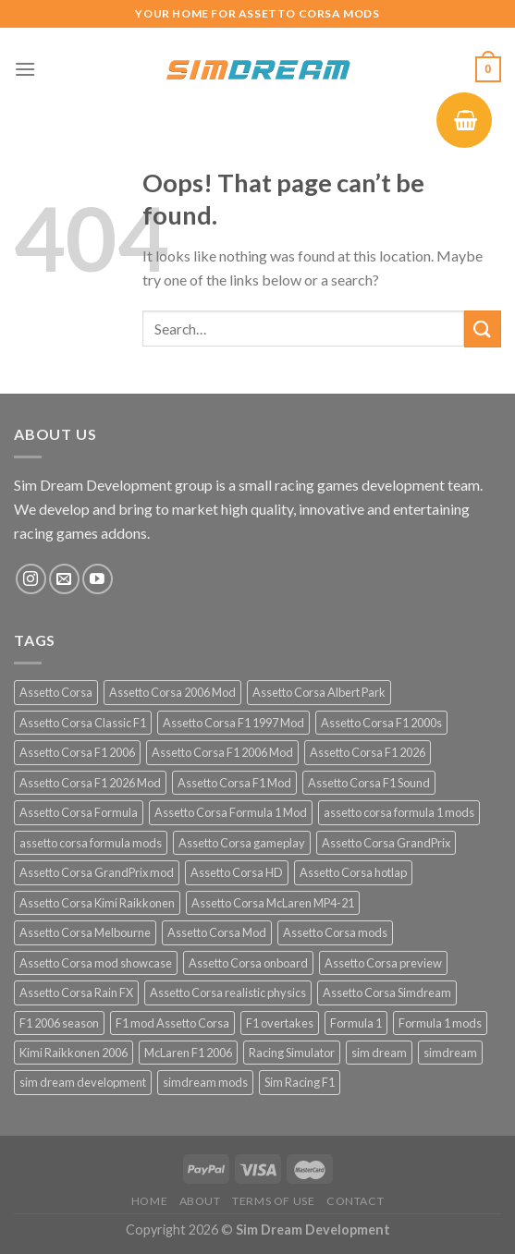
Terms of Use (273, 1201)
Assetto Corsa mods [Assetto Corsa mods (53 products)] (335, 932)
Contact (355, 1201)
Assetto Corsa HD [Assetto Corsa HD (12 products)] (236, 872)
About (200, 1201)
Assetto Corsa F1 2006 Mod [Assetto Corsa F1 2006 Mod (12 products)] (222, 752)
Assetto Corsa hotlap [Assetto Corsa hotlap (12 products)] (353, 872)
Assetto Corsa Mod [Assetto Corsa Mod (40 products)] (216, 932)
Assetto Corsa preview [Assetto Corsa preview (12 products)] (383, 963)
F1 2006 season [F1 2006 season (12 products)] (59, 1023)
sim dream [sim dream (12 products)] (379, 1052)
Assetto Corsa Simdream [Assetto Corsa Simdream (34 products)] (387, 992)
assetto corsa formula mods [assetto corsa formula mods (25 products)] (90, 842)
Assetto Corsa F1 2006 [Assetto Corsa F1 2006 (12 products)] (77, 752)
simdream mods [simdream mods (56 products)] (205, 1082)
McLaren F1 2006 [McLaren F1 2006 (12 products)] (188, 1052)
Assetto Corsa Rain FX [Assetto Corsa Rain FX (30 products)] (76, 992)
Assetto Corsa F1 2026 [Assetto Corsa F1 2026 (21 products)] (367, 752)
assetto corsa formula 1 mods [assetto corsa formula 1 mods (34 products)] (399, 812)
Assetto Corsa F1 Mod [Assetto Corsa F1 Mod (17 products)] (234, 782)
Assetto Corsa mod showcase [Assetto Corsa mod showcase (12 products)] (95, 963)
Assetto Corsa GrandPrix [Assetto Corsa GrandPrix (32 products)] (386, 842)
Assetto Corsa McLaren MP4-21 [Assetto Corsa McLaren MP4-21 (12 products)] (272, 902)
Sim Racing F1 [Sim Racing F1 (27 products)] (299, 1082)
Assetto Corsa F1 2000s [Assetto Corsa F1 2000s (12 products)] (381, 722)
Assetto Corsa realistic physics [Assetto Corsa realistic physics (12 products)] (228, 992)
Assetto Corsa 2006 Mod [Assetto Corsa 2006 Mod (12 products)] (172, 692)
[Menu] (25, 68)
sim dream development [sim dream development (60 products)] (82, 1082)
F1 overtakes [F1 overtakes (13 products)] (279, 1023)
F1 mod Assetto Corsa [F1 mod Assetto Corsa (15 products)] (172, 1023)
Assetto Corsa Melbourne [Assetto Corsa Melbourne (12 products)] (85, 932)
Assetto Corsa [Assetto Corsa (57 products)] (55, 692)
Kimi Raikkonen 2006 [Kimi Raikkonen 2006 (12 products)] (73, 1052)
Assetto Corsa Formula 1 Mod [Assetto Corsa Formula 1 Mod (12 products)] (230, 812)
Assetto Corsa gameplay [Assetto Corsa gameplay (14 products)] (241, 842)
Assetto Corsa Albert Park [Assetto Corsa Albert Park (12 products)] (319, 692)
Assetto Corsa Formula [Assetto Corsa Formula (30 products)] (78, 812)
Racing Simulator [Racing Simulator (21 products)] (292, 1052)
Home (149, 1201)
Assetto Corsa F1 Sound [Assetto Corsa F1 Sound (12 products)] (369, 782)
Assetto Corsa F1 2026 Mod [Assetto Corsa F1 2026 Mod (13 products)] (90, 782)
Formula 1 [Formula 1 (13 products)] (356, 1023)
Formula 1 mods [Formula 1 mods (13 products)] (440, 1023)
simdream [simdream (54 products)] (450, 1052)
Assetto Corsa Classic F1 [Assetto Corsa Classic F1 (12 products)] (82, 722)
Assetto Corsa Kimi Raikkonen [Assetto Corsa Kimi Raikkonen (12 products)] (97, 902)
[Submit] (482, 328)
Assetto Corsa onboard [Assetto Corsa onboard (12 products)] (248, 963)
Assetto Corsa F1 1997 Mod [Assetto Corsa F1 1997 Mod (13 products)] (233, 722)
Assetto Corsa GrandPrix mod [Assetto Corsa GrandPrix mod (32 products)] (96, 872)
